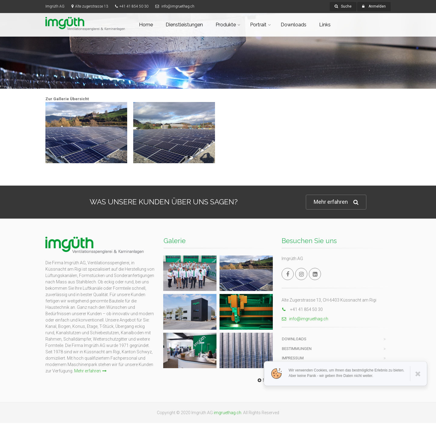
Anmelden (377, 6)
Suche (343, 6)
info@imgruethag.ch (305, 318)
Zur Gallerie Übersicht (67, 99)
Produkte (226, 25)
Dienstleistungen (184, 25)
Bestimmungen (297, 348)
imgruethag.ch (227, 412)
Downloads (293, 25)
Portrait (258, 25)
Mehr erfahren (336, 202)
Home (146, 25)
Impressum (293, 358)
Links (325, 25)
